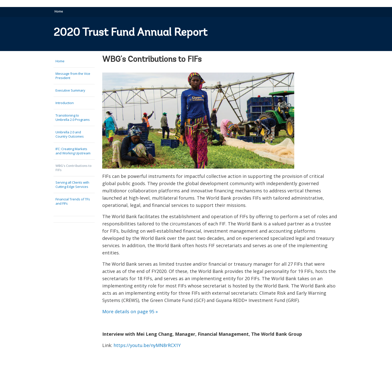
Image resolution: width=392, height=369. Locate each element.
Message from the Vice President (73, 75)
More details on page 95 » (130, 311)
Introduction (65, 103)
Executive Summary (70, 90)
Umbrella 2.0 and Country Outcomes (70, 134)
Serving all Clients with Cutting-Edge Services (72, 184)
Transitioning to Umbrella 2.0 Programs (73, 117)
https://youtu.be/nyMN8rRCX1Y (148, 345)
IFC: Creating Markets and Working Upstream (73, 151)
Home (58, 11)
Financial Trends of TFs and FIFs (73, 201)
